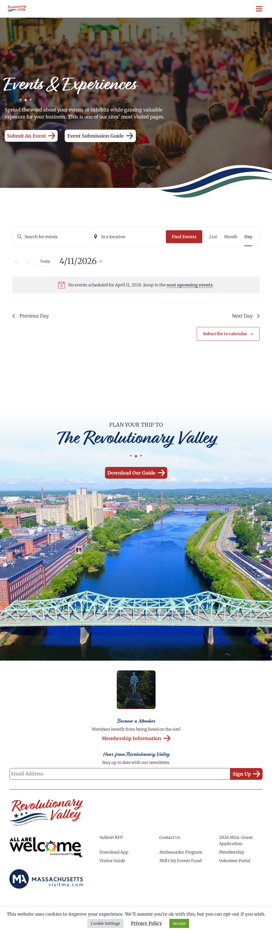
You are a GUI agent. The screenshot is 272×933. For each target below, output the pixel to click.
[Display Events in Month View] (230, 237)
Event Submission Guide (100, 135)
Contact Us (169, 837)
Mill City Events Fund (180, 860)
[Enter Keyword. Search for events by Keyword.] (51, 237)
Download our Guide (136, 472)
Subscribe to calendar (225, 333)
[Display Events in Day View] (248, 237)
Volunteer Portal (234, 860)
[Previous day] (15, 261)
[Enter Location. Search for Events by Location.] (127, 237)
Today (45, 261)
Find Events (184, 236)
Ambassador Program (180, 852)
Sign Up (246, 773)
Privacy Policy (146, 923)
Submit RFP (111, 837)
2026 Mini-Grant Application (236, 840)
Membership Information (136, 738)
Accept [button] (179, 923)
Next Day (246, 316)
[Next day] (27, 261)
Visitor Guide (112, 860)
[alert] (136, 285)
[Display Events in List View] (213, 237)
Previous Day (30, 316)
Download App (114, 852)
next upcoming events (189, 285)
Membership (231, 852)
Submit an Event (31, 135)
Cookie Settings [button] (105, 923)
